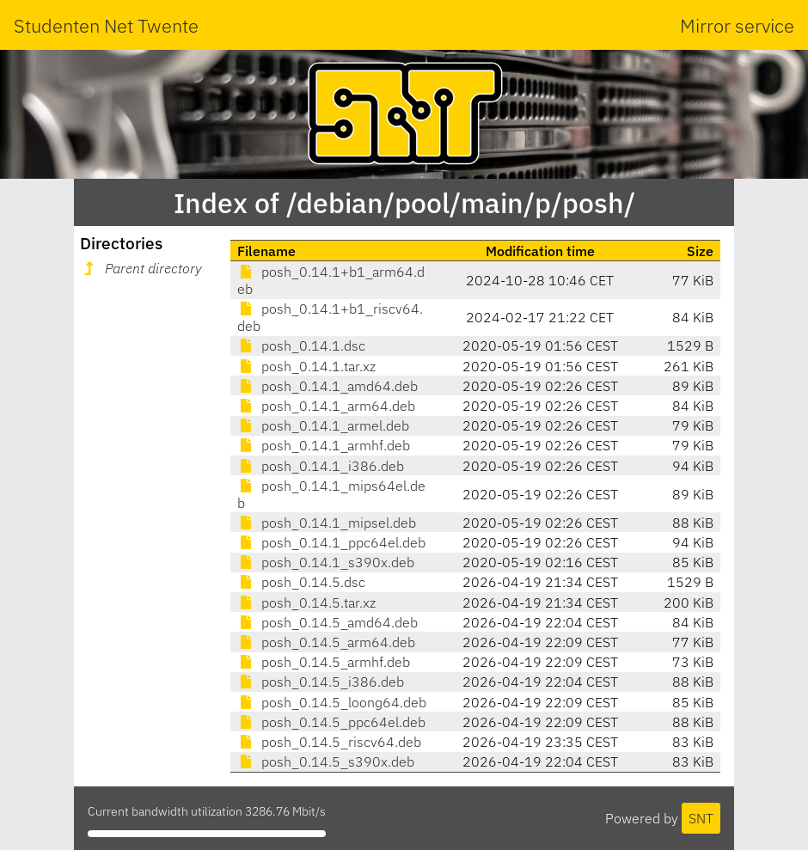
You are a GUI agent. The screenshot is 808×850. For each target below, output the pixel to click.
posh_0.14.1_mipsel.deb (326, 522)
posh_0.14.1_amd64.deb (327, 385)
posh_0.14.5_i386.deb (320, 681)
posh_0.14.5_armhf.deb (323, 661)
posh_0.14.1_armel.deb (323, 425)
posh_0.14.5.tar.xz (306, 602)
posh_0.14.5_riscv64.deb (329, 741)
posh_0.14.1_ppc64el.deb (331, 542)
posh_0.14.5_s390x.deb (325, 761)
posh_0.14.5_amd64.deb (327, 622)
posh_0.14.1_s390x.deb (325, 562)
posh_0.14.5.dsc (301, 581)
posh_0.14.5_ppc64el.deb (331, 722)
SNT (701, 818)
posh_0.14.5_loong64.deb (331, 702)
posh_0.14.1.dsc (301, 345)
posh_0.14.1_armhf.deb (323, 445)
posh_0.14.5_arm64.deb (326, 642)
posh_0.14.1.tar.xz (306, 366)
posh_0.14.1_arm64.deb (326, 405)
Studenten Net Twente (106, 25)
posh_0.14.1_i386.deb (320, 465)
